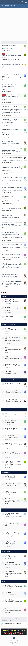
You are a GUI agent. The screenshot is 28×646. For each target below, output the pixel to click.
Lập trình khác (9, 316)
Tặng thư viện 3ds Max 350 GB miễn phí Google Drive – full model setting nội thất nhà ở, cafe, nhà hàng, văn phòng (12, 264)
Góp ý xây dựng (9, 600)
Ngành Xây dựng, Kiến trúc (12, 391)
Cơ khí (21, 67)
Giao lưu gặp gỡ (9, 571)
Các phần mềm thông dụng (8, 324)
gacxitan (5, 143)
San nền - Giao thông (11, 443)
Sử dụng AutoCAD (18, 160)
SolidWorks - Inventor (11, 364)
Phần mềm (18, 151)
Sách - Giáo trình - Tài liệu (12, 483)
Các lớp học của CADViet (8, 510)
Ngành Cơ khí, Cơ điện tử (12, 400)
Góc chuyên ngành (6, 409)
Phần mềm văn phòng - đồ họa (12, 337)
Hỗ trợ (3, 581)
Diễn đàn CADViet (8, 6)
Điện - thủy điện (9, 452)
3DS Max (18, 172)
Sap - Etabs (8, 371)
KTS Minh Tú (5, 113)
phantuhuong (6, 225)
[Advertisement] (14, 23)
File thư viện (18, 113)
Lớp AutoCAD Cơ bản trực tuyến (12, 524)
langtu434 (5, 217)
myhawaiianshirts (7, 47)
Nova (6, 356)
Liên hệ (16, 640)
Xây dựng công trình (11, 428)
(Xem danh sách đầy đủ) (7, 620)
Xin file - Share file (10, 476)
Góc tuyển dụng (9, 609)
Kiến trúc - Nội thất (10, 421)
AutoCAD (4, 296)
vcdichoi (5, 160)
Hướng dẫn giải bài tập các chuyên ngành (12, 462)
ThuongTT (5, 134)
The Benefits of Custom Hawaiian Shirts (10, 45)
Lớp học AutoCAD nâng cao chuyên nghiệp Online (13, 542)
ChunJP (4, 208)
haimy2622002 (6, 247)
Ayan (4, 276)
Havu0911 (5, 180)
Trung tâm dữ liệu (6, 472)
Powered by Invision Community (14, 643)
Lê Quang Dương (6, 88)
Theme (12, 640)
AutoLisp (17, 59)
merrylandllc (5, 67)
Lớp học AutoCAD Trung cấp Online (13, 533)
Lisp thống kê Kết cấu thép (7, 141)
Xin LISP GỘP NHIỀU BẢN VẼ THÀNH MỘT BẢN (11, 207)
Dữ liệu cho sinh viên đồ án (13, 383)
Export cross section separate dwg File (10, 274)
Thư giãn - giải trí (6, 551)
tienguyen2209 (6, 257)
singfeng (5, 59)
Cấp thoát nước (9, 436)
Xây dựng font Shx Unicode (7, 196)
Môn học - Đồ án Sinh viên (8, 380)
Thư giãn (7, 555)
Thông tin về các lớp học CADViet (12, 514)
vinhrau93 (5, 77)
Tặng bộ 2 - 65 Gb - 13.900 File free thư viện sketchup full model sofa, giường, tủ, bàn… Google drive (11, 234)
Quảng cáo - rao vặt (10, 585)
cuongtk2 (5, 200)
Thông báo (8, 592)
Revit (6, 347)
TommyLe (5, 190)
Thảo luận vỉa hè (9, 562)
